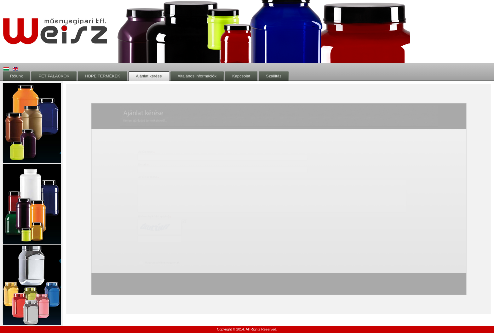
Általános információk (197, 76)
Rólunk (16, 76)
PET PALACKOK (53, 76)
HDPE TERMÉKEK (102, 76)
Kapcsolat (241, 76)
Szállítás (273, 76)
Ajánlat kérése (149, 76)
